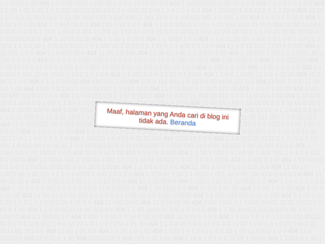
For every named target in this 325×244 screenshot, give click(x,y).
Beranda (183, 122)
